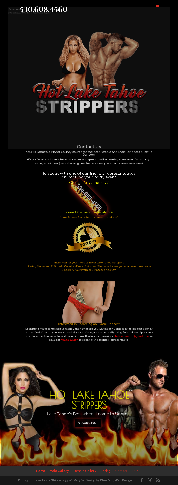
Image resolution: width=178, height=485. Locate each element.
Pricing (106, 471)
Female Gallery (84, 471)
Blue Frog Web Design (116, 480)
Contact (121, 471)
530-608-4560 (89, 197)
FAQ (135, 471)
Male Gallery (59, 471)
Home (40, 471)
